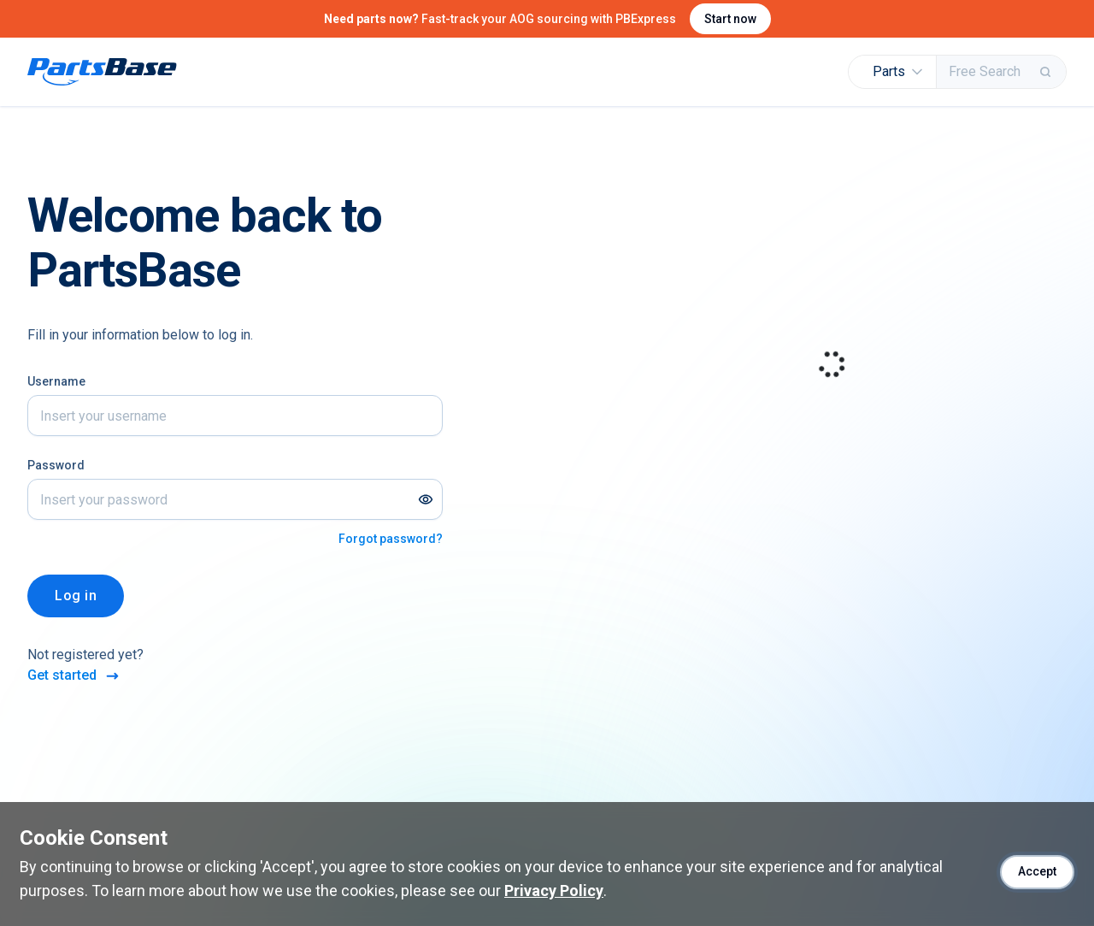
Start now (730, 19)
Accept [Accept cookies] (1037, 871)
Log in (76, 595)
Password (56, 465)
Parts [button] (897, 71)
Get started (74, 676)
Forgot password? (390, 539)
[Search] (1047, 72)
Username (56, 381)
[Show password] (425, 499)
